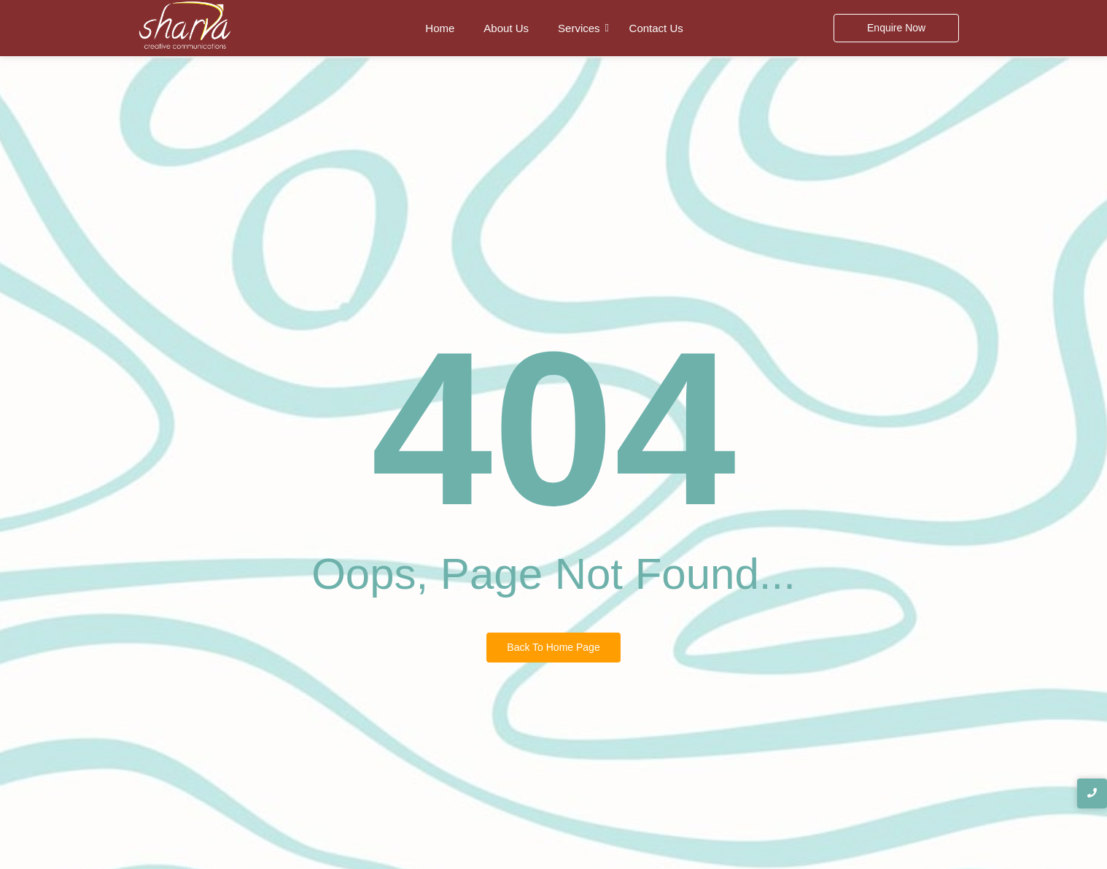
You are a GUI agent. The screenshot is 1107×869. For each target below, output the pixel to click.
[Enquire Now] (896, 28)
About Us (506, 28)
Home (439, 28)
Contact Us (656, 28)
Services (579, 28)
